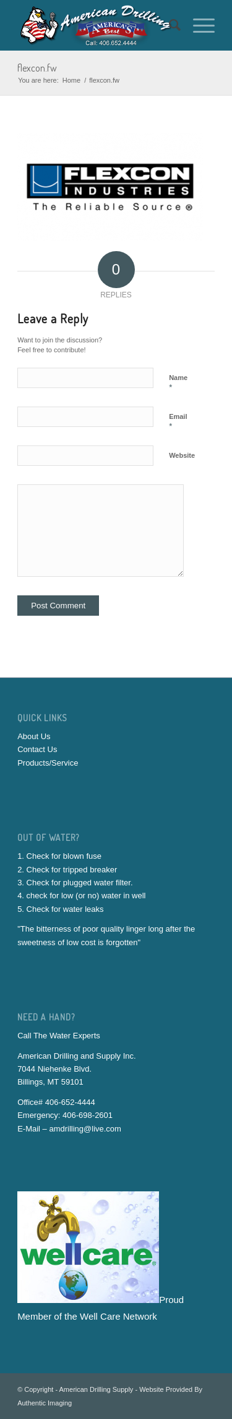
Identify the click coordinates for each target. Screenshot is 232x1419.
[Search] (169, 25)
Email (178, 422)
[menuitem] (169, 25)
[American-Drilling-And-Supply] (96, 25)
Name (178, 383)
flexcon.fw (37, 68)
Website (182, 455)
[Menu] (198, 25)
